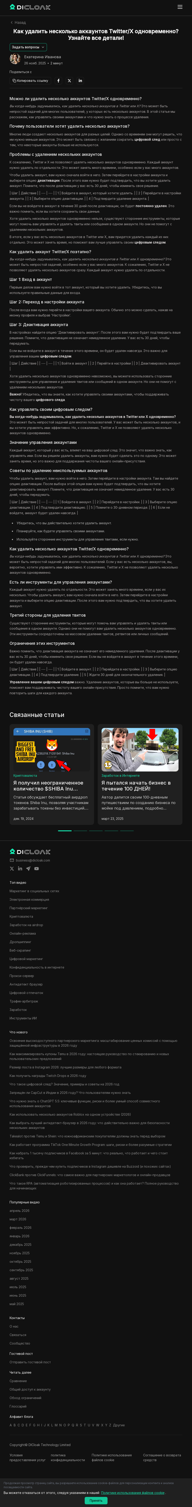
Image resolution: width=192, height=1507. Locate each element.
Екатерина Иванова (42, 57)
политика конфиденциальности (68, 1457)
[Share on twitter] (12, 868)
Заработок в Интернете (120, 775)
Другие (119, 1425)
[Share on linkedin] (20, 868)
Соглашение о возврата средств (162, 1457)
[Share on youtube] (36, 868)
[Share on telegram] (28, 868)
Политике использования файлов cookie (112, 1457)
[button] (28, 47)
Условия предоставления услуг (28, 1457)
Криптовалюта (25, 775)
